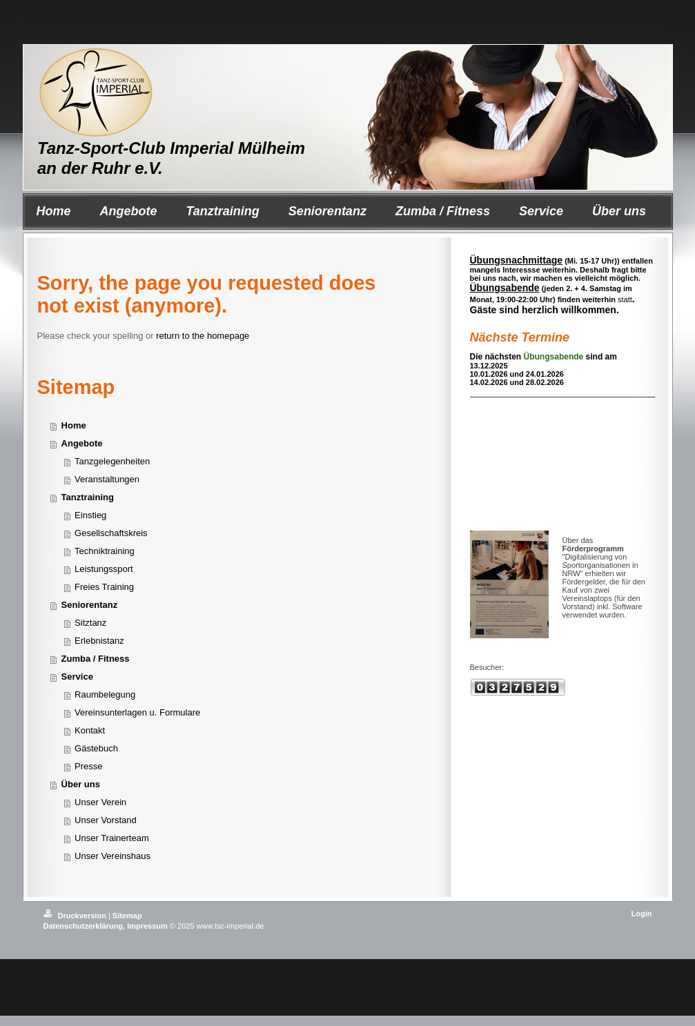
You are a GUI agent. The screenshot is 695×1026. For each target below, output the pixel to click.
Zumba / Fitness (95, 658)
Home (73, 425)
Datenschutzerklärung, (84, 926)
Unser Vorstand (106, 820)
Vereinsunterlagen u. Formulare (137, 712)
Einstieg (90, 515)
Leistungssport (104, 569)
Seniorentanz (89, 605)
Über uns (80, 784)
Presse (88, 766)
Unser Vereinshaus (112, 856)
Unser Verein (100, 802)
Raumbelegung (105, 694)
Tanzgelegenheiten (112, 461)
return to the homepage (202, 336)
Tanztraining (87, 497)
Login (642, 913)
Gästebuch (96, 748)
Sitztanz (90, 623)
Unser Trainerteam (112, 838)
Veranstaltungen (107, 479)
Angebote (82, 443)
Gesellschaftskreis (111, 533)
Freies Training (104, 587)
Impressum (147, 926)
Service (77, 676)
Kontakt (90, 730)
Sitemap (127, 915)
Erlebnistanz (99, 640)
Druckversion (75, 915)
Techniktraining (105, 551)
